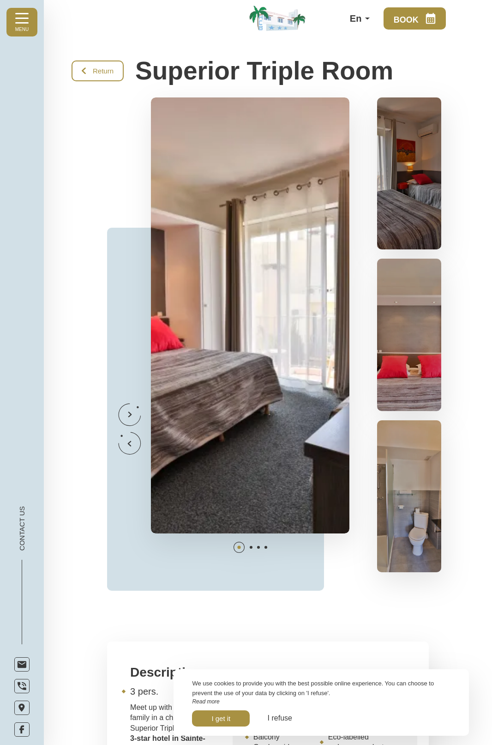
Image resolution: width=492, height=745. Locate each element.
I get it (220, 718)
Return (98, 71)
